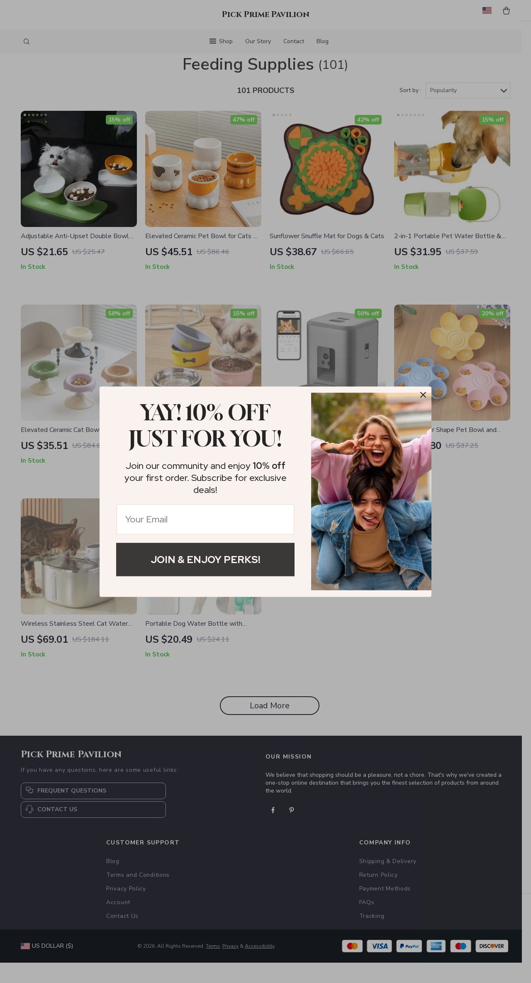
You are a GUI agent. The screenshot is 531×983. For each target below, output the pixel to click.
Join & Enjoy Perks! (206, 559)
